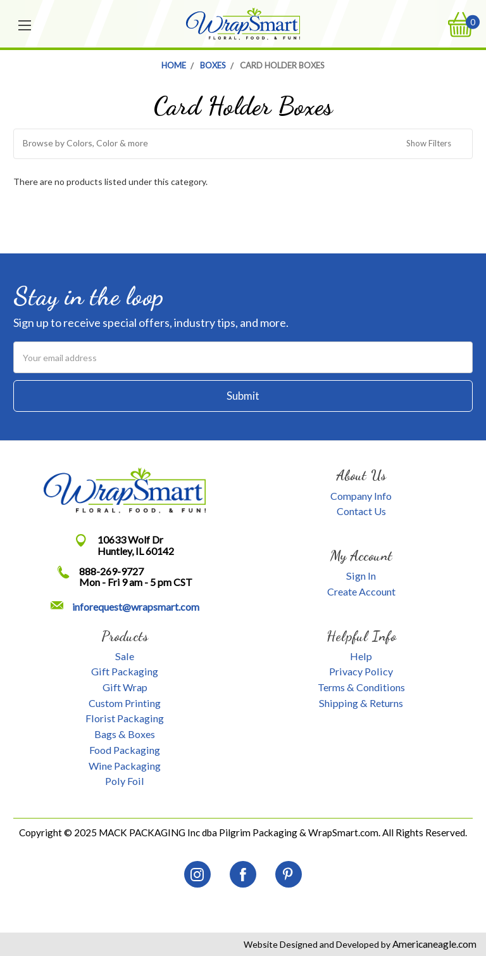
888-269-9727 (111, 571)
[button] (243, 144)
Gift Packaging (124, 671)
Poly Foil (124, 781)
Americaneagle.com (433, 944)
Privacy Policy (361, 671)
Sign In (361, 576)
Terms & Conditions (361, 687)
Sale (124, 656)
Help (361, 656)
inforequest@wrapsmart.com (135, 607)
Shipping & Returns (361, 703)
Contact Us (361, 511)
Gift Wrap (125, 687)
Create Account (361, 591)
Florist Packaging (124, 718)
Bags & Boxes (124, 734)
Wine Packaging (125, 766)
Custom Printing (125, 703)
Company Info (361, 496)
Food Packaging (124, 750)
